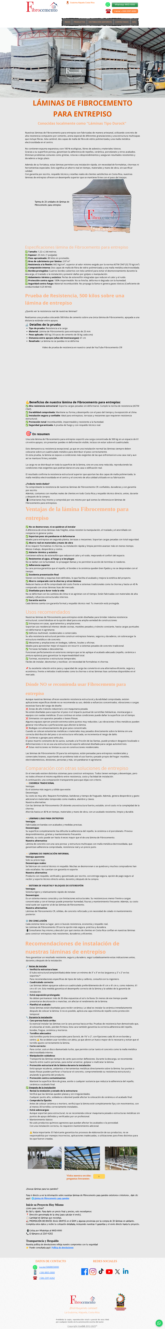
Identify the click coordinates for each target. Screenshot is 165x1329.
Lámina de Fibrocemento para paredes (51, 1199)
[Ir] (99, 1176)
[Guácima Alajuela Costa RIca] (82, 2)
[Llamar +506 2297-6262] (125, 11)
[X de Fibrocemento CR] (117, 1271)
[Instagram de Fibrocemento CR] (92, 1271)
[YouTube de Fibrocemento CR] (109, 1271)
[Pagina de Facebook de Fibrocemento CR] (84, 1271)
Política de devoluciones (62, 1248)
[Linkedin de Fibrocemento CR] (125, 1271)
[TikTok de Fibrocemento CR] (101, 1271)
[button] (79, 22)
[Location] (67, 2)
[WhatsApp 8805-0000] (125, 5)
